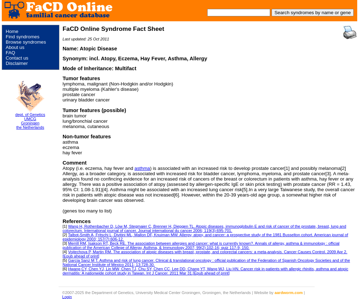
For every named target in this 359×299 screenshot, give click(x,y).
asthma (142, 168)
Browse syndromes (26, 42)
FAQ (10, 52)
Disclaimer (17, 63)
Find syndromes (22, 36)
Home (12, 31)
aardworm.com (289, 292)
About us (15, 47)
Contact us (17, 58)
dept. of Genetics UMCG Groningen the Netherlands (30, 120)
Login (67, 297)
